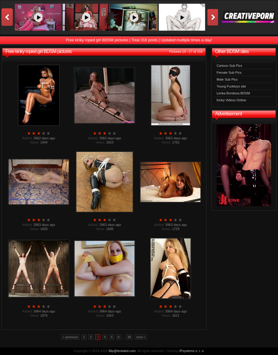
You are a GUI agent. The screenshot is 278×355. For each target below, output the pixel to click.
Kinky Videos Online (231, 100)
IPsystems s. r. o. (192, 351)
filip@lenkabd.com (122, 351)
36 (129, 337)
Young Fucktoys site (231, 86)
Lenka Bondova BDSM (233, 93)
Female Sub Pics (229, 72)
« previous (70, 337)
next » (140, 337)
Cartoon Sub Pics (229, 65)
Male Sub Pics (227, 79)
